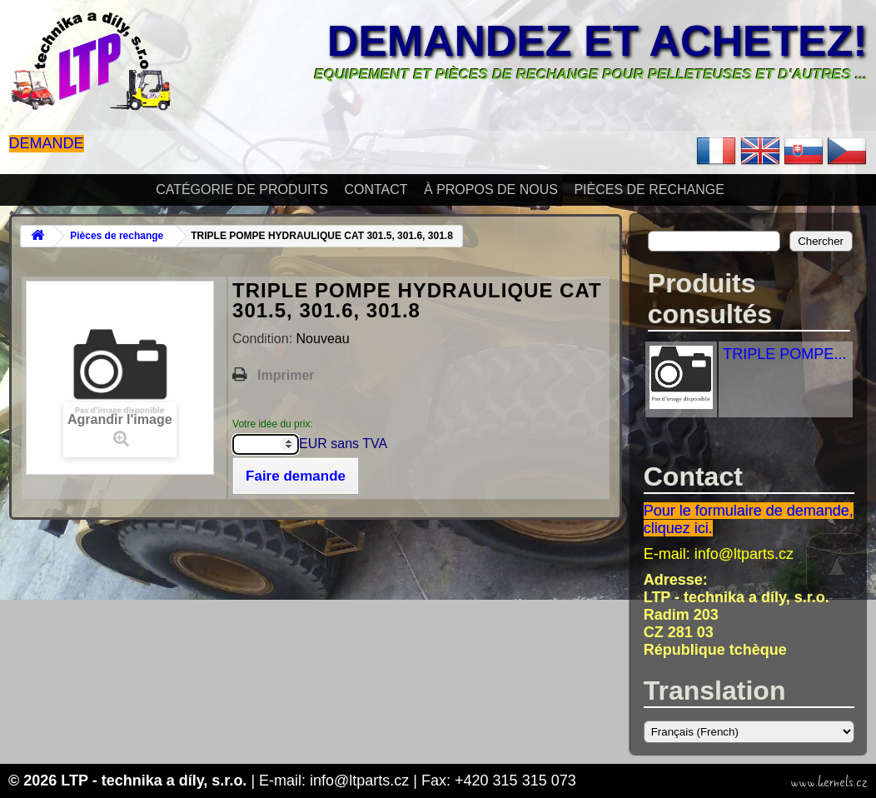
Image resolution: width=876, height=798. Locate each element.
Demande (46, 143)
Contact (375, 189)
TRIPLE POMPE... (784, 354)
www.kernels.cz (829, 782)
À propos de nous (491, 189)
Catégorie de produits (242, 189)
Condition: (264, 339)
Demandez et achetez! (597, 41)
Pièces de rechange (649, 189)
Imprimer (285, 375)
